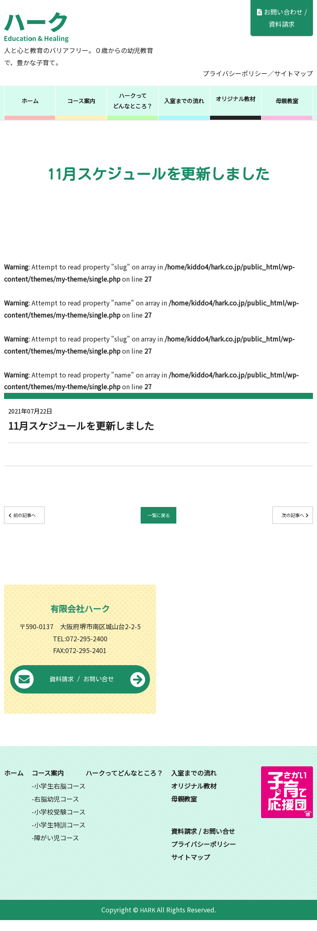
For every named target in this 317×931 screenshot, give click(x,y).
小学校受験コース (60, 822)
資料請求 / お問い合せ (80, 691)
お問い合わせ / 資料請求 (282, 18)
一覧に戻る (158, 517)
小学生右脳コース (60, 797)
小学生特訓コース (60, 835)
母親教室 (287, 101)
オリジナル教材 (235, 99)
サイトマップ (293, 73)
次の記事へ (276, 517)
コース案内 (81, 101)
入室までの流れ (184, 101)
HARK (147, 920)
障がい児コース (56, 848)
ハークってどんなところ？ (132, 100)
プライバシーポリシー (235, 73)
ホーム (30, 101)
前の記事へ (41, 517)
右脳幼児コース (56, 809)
